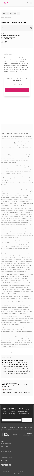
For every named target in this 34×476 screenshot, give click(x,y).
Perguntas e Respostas (6, 443)
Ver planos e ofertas (17, 90)
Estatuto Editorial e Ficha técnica (9, 455)
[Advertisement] (17, 110)
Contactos (3, 462)
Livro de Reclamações (6, 457)
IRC (13, 19)
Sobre (2, 449)
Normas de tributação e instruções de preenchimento (16, 392)
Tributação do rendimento (6, 19)
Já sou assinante (17, 94)
